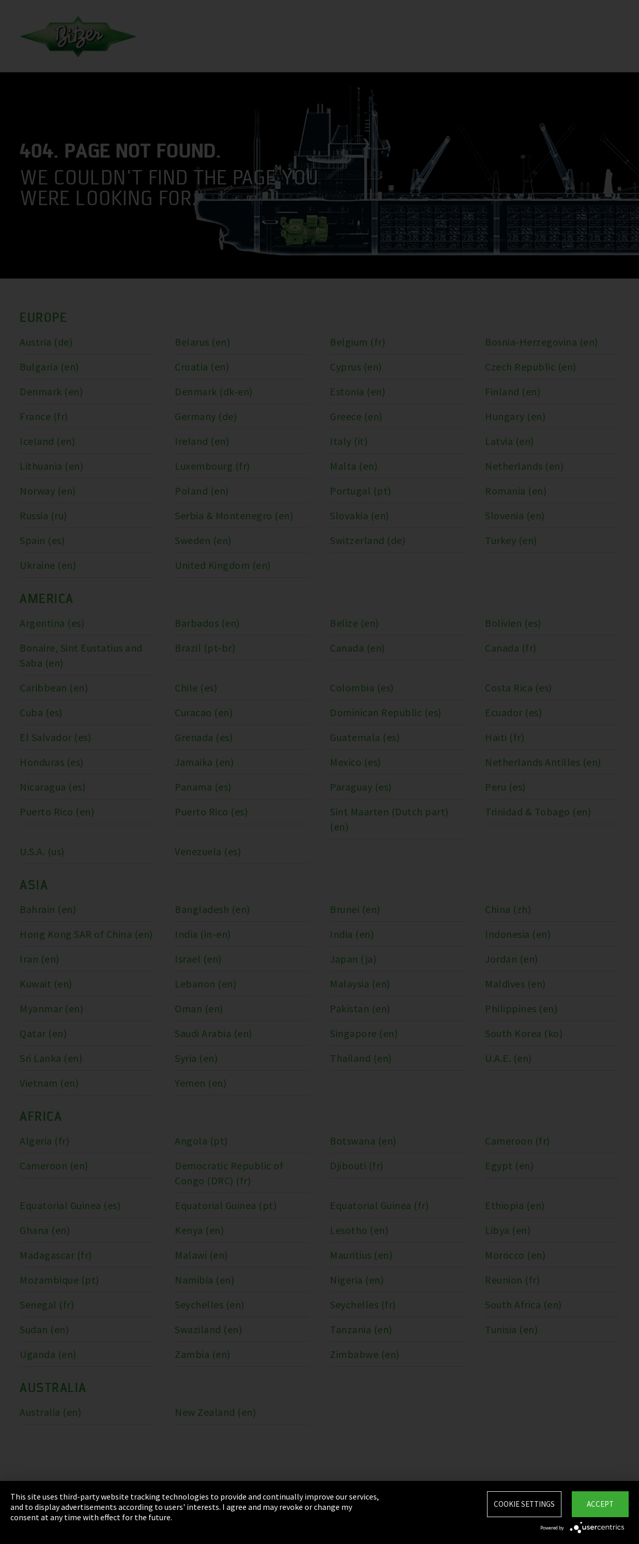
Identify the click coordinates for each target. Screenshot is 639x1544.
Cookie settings (524, 1504)
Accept (600, 1504)
